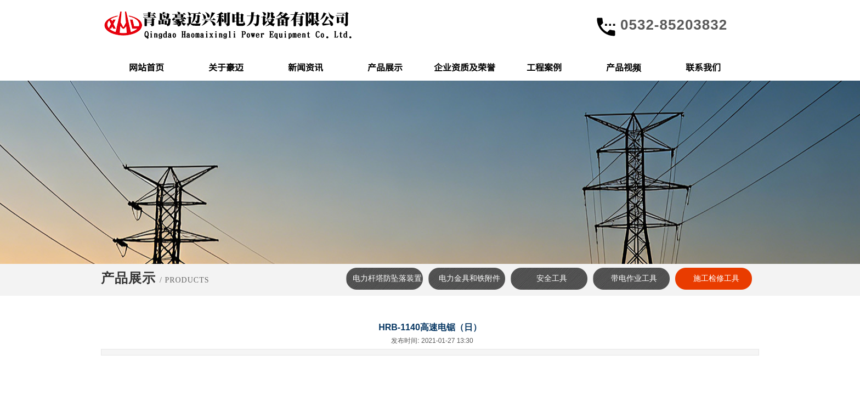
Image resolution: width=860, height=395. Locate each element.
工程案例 (544, 67)
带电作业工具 (634, 278)
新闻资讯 (305, 67)
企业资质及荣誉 (464, 67)
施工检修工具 (716, 278)
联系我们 (703, 67)
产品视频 (623, 67)
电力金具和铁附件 (469, 278)
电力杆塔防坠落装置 (387, 278)
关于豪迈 (226, 67)
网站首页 (146, 67)
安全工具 (551, 278)
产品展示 (385, 67)
